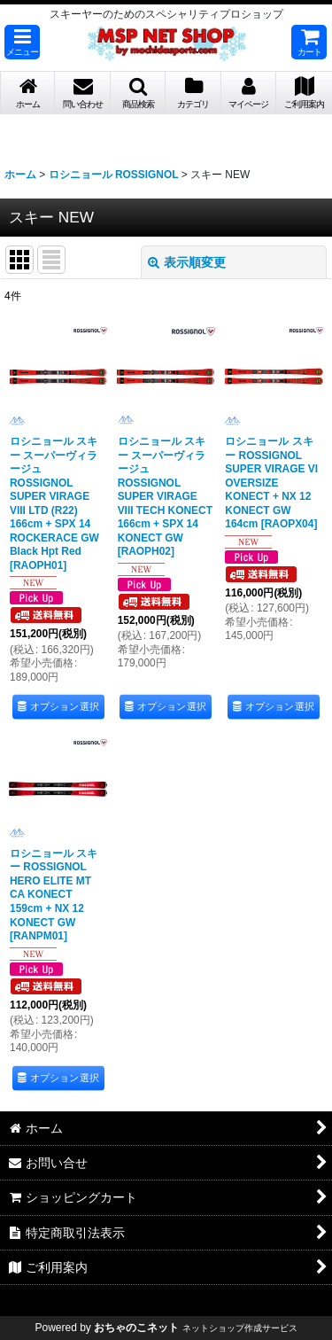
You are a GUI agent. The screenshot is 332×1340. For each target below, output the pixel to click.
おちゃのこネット (136, 1327)
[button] (22, 42)
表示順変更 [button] (187, 262)
